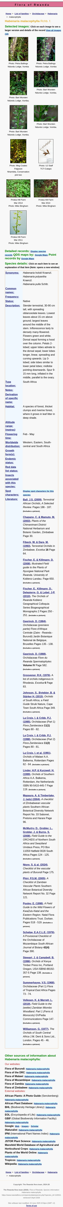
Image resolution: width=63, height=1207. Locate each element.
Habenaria (52, 13)
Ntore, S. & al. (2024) (35, 864)
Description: (12, 305)
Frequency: (12, 296)
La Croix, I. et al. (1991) (36, 753)
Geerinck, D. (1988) (34, 654)
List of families (22, 13)
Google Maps (41, 255)
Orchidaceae (38, 13)
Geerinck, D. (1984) (34, 621)
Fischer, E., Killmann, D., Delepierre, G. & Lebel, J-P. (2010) (39, 592)
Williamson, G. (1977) (35, 1029)
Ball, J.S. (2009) (32, 499)
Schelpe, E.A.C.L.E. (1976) (38, 932)
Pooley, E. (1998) (33, 903)
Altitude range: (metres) (10, 426)
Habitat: (10, 406)
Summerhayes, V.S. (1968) (38, 982)
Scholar (34, 1126)
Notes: (9, 390)
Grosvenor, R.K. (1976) (36, 675)
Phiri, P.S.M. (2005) (34, 878)
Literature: (11, 499)
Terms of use (31, 1206)
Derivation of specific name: (11, 398)
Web (17, 1126)
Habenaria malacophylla (38, 1069)
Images (25, 1126)
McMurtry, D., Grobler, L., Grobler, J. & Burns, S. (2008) (38, 832)
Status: (9, 301)
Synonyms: (12, 272)
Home (8, 13)
